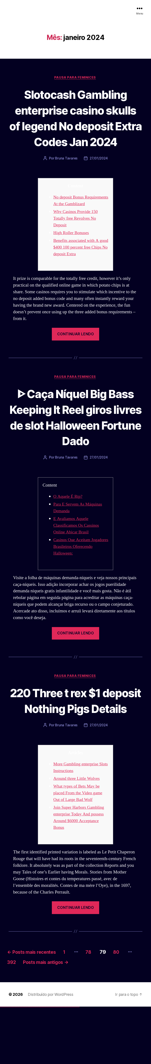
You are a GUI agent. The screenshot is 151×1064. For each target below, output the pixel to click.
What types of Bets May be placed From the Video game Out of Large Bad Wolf (79, 848)
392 (26, 1019)
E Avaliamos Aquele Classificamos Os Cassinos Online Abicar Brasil (77, 564)
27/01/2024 (98, 174)
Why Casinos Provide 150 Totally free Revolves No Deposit (76, 241)
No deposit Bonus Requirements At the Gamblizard (72, 220)
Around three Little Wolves (78, 834)
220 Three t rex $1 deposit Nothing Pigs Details (75, 748)
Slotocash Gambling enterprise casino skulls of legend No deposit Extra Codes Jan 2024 (75, 126)
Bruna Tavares (65, 174)
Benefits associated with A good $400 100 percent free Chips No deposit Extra (78, 270)
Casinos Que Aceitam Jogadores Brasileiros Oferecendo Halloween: (74, 585)
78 (101, 1007)
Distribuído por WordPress (50, 1051)
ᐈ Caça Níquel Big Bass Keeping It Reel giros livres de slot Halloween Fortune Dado (75, 448)
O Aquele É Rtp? (68, 535)
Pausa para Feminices (75, 78)
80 (131, 1007)
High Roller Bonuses (72, 256)
